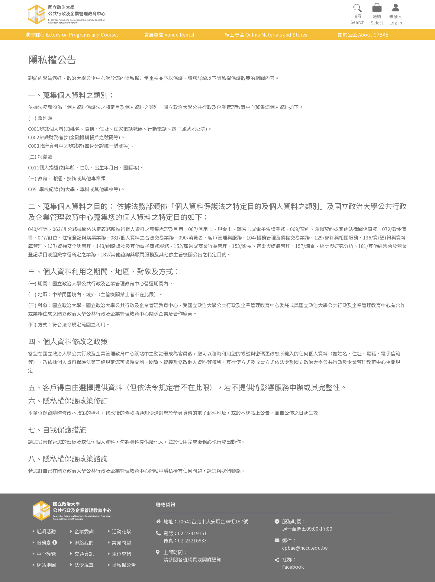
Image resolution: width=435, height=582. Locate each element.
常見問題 (121, 542)
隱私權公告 (124, 564)
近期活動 (46, 531)
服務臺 (44, 542)
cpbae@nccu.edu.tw (305, 547)
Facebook (293, 566)
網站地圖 (46, 564)
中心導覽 (46, 553)
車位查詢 (121, 553)
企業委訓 (84, 531)
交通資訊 (84, 553)
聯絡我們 (84, 542)
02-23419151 (192, 533)
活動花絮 (121, 531)
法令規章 (84, 564)
